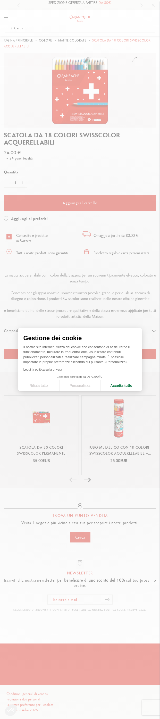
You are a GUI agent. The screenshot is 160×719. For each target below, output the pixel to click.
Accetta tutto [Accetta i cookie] (121, 385)
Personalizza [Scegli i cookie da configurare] (80, 385)
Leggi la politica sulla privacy (43, 369)
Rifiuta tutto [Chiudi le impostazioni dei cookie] (39, 385)
